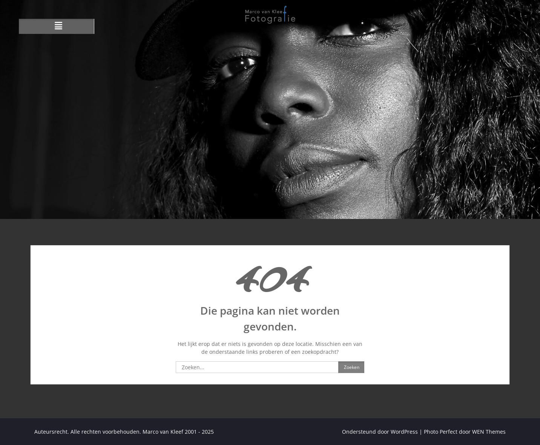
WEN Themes (489, 431)
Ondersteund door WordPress (380, 431)
